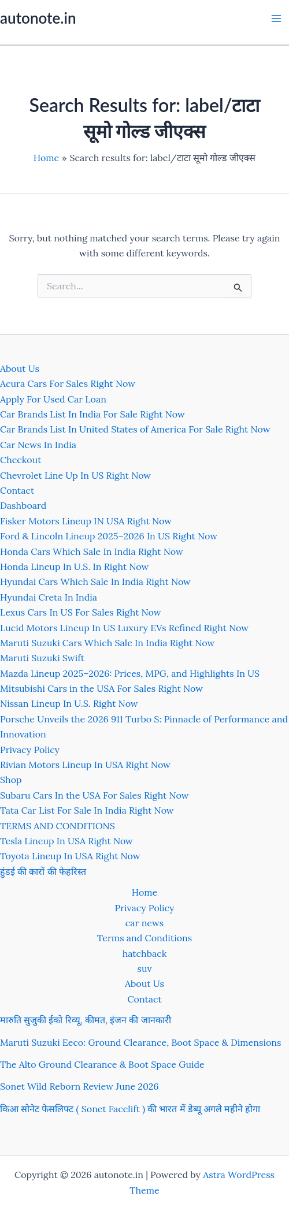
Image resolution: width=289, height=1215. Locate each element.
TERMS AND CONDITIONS (57, 826)
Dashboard (23, 505)
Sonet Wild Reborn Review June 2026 (79, 1086)
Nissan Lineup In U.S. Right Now (69, 703)
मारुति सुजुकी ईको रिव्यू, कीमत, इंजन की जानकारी (85, 1020)
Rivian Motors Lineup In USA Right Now (85, 764)
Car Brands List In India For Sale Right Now (92, 414)
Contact (17, 490)
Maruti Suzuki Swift (42, 658)
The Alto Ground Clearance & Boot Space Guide (102, 1064)
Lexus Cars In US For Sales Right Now (80, 612)
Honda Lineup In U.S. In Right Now (74, 566)
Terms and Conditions (144, 938)
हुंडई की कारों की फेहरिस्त (43, 871)
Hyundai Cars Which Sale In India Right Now (95, 581)
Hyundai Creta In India (48, 597)
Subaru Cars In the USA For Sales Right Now (94, 795)
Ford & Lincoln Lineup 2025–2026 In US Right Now (108, 536)
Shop (11, 779)
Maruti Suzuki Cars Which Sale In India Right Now (107, 643)
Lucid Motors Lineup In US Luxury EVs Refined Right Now (124, 627)
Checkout (20, 459)
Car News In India (38, 444)
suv (145, 968)
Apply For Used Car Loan (53, 399)
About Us (19, 368)
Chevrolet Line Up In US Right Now (75, 475)
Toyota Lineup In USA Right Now (70, 856)
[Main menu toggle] (276, 18)
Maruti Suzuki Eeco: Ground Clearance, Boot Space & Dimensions (140, 1042)
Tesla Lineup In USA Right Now (66, 841)
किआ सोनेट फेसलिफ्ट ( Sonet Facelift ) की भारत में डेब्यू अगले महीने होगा (130, 1109)
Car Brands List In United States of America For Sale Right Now (135, 429)
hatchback (145, 953)
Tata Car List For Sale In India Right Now (87, 810)
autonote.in (38, 18)
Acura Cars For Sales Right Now (67, 383)
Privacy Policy (30, 749)
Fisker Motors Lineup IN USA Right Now (86, 521)
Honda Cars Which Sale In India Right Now (91, 551)
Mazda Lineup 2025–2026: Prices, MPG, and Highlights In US (130, 673)
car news (144, 923)
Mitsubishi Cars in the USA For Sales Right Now (101, 688)
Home (144, 892)
